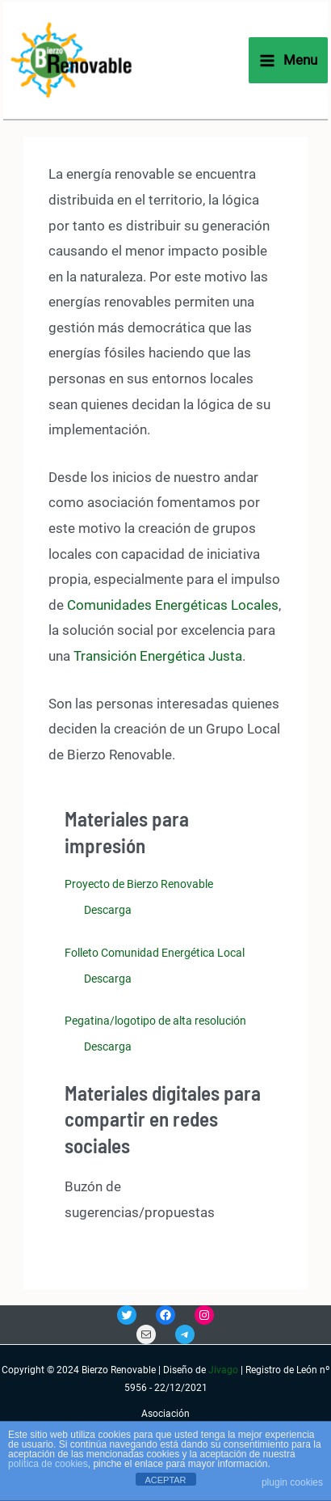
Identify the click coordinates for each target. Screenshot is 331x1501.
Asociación (165, 1413)
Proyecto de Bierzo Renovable (139, 883)
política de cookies (48, 1463)
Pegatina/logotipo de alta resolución (155, 1020)
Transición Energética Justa (157, 656)
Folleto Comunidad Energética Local (155, 952)
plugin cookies (292, 1482)
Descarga (108, 909)
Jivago (223, 1370)
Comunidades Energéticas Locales (173, 605)
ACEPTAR (165, 1480)
